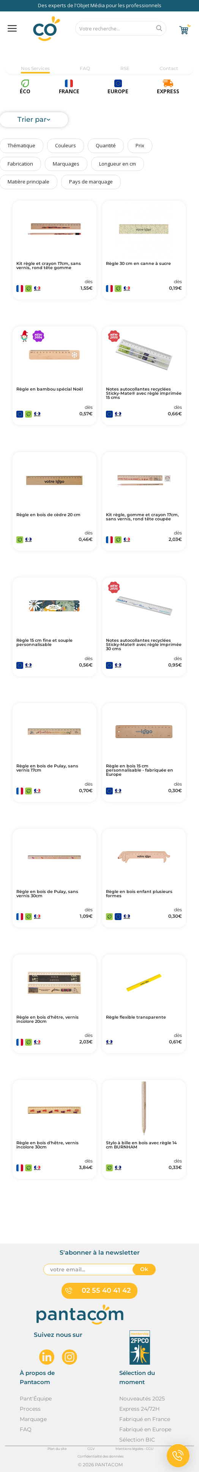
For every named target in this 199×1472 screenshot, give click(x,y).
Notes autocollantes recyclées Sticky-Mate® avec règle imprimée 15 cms (144, 393)
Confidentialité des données (100, 1456)
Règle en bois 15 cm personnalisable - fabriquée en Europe (139, 770)
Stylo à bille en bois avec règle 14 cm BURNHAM (141, 1145)
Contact (169, 68)
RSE (125, 68)
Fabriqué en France (144, 1419)
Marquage (33, 1419)
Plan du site (56, 1448)
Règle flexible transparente (136, 1017)
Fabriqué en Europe (145, 1429)
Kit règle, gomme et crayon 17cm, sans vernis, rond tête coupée (142, 517)
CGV (91, 1448)
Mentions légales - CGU (134, 1448)
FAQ (85, 68)
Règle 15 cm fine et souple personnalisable (44, 642)
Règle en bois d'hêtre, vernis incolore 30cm (47, 1145)
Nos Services (35, 68)
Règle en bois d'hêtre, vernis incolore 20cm (47, 1019)
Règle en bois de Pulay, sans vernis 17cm (47, 768)
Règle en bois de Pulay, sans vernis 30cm (47, 894)
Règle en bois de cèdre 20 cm (48, 515)
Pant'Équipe (36, 1398)
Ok (144, 1269)
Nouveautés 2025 (142, 1398)
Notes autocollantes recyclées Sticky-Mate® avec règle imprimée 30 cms (144, 644)
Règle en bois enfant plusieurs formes (139, 894)
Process (30, 1408)
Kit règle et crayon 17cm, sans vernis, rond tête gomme (48, 266)
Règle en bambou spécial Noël (49, 389)
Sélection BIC (137, 1439)
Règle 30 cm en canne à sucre (138, 264)
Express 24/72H (139, 1408)
